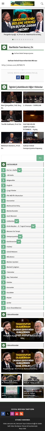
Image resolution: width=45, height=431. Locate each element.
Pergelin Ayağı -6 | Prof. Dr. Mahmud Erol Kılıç (22, 34)
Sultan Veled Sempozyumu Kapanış (32, 147)
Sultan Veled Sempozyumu (23, 53)
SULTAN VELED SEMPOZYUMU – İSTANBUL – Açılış (30, 127)
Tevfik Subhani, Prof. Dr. (11, 124)
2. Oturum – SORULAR (32, 105)
